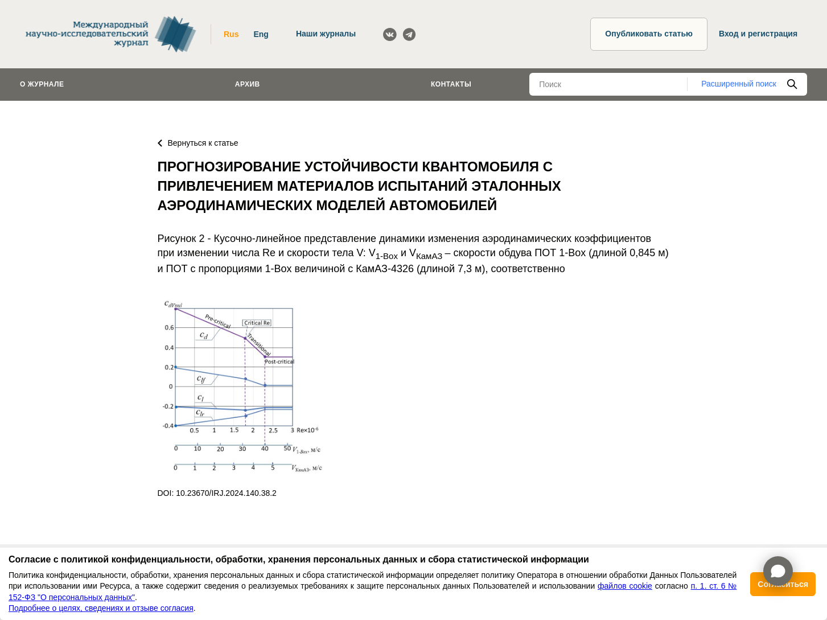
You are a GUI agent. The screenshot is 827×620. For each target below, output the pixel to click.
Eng (260, 34)
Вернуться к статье (198, 142)
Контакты (451, 84)
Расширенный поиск (738, 83)
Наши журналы (326, 33)
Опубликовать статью (649, 33)
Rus (231, 34)
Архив (247, 84)
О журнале (42, 84)
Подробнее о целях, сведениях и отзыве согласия (101, 608)
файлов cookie (625, 585)
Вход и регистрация (758, 33)
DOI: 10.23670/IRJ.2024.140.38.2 (217, 493)
